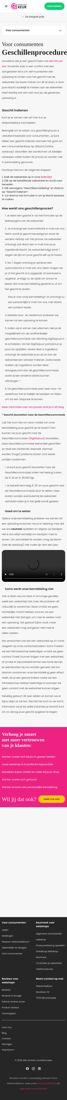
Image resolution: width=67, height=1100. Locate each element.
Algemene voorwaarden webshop (49, 936)
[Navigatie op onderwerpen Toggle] (33, 30)
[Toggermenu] (6, 6)
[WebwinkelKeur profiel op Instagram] (33, 1068)
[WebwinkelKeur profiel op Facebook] (27, 1068)
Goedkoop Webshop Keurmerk (47, 954)
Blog (4, 1033)
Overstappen (9, 1013)
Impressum (8, 1049)
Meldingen (7, 935)
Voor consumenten (12, 953)
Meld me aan (52, 799)
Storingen (7, 1044)
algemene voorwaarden (33, 1088)
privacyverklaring (47, 1083)
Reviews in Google (11, 995)
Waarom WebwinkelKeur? (15, 941)
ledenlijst (46, 177)
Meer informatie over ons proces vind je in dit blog (33, 407)
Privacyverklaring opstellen (50, 945)
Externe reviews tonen (13, 1001)
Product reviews (10, 1007)
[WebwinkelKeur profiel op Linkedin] (39, 1068)
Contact (6, 1038)
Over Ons (7, 1027)
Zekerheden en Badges (14, 947)
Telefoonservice (44, 969)
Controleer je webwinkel (49, 963)
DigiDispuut (36, 438)
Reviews (6, 989)
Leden (5, 930)
